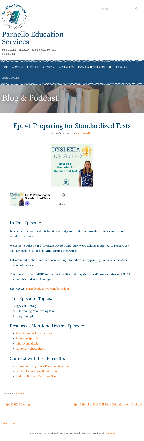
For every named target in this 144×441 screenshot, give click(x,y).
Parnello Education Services (33, 38)
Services (32, 67)
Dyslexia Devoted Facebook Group (37, 376)
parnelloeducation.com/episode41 (47, 289)
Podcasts (20, 393)
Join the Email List (27, 343)
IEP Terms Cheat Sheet (30, 349)
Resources (121, 67)
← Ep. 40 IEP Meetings (16, 404)
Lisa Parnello (83, 133)
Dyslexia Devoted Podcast (94, 67)
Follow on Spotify (26, 338)
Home (5, 67)
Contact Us (48, 67)
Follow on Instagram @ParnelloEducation (42, 366)
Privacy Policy (8, 423)
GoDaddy (110, 433)
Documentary (33, 333)
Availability (66, 67)
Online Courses (11, 77)
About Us (17, 67)
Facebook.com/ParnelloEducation (36, 371)
